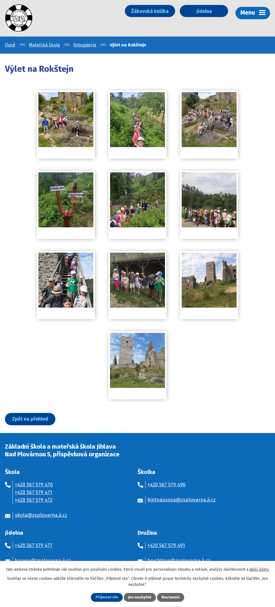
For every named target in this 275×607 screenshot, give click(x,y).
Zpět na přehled (30, 419)
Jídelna (203, 11)
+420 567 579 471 (33, 493)
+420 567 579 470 (34, 485)
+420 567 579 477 (33, 546)
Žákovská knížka (146, 11)
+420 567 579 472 (33, 501)
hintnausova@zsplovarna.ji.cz (181, 500)
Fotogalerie (84, 45)
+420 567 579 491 (166, 546)
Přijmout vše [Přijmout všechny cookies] (107, 597)
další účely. (259, 569)
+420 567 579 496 (166, 485)
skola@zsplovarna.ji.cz (41, 516)
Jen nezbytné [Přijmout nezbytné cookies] (139, 597)
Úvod (10, 45)
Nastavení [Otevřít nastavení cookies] (170, 597)
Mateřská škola (44, 45)
